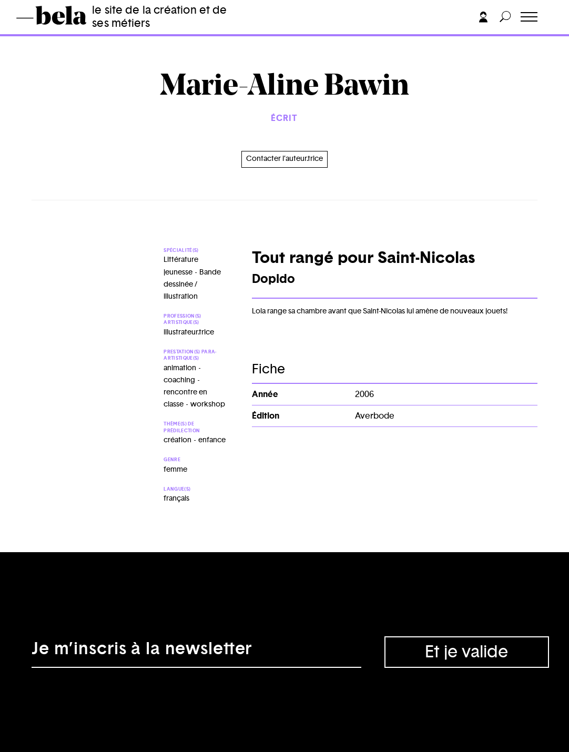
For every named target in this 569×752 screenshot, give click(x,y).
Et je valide (466, 652)
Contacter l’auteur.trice (284, 158)
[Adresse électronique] (196, 652)
